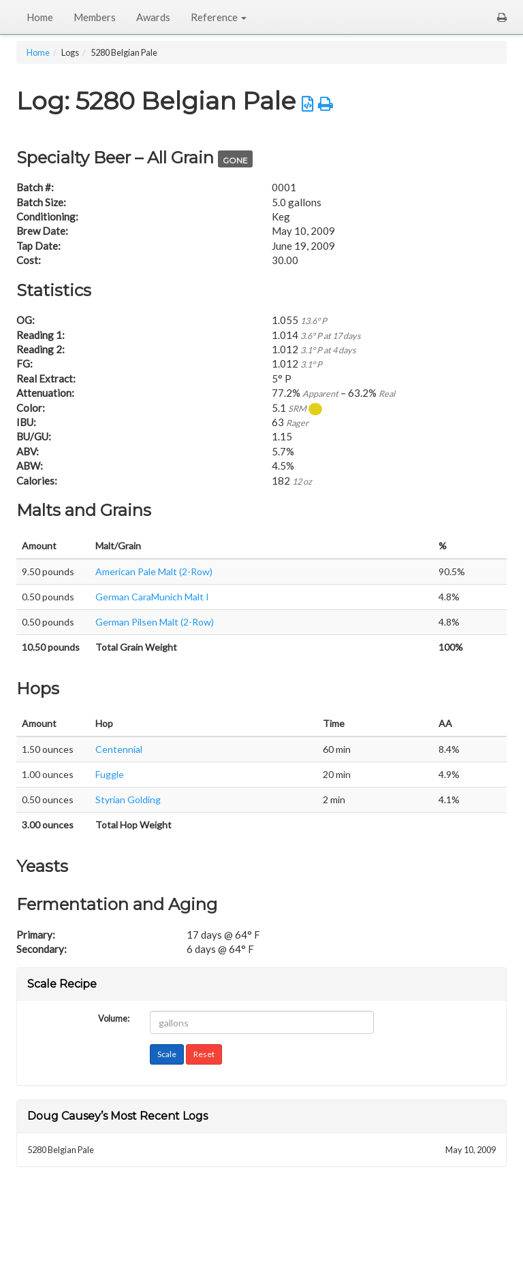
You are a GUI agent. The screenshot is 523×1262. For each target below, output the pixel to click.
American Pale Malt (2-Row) (153, 571)
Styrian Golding (128, 799)
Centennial (118, 749)
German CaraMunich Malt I (152, 596)
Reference (219, 17)
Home (40, 17)
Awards (153, 17)
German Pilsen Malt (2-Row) (154, 622)
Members (95, 17)
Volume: (113, 1017)
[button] (502, 17)
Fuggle (109, 774)
